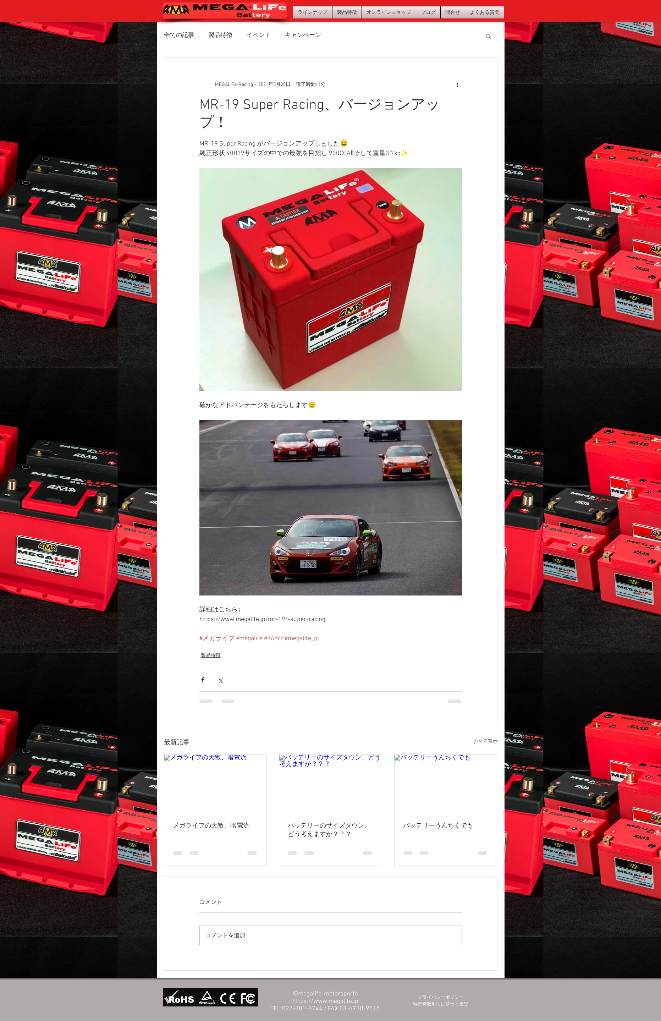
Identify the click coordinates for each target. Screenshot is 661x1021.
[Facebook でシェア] (202, 679)
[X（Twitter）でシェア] (220, 679)
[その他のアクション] (457, 84)
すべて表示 (485, 742)
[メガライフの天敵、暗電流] (215, 783)
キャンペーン (303, 35)
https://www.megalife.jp (325, 1001)
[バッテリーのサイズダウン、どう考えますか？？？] (330, 783)
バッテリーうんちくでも (438, 826)
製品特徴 (220, 35)
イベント (259, 35)
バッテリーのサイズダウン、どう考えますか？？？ (329, 830)
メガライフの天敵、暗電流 (211, 826)
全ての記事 (179, 35)
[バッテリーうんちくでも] (446, 783)
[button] (488, 36)
